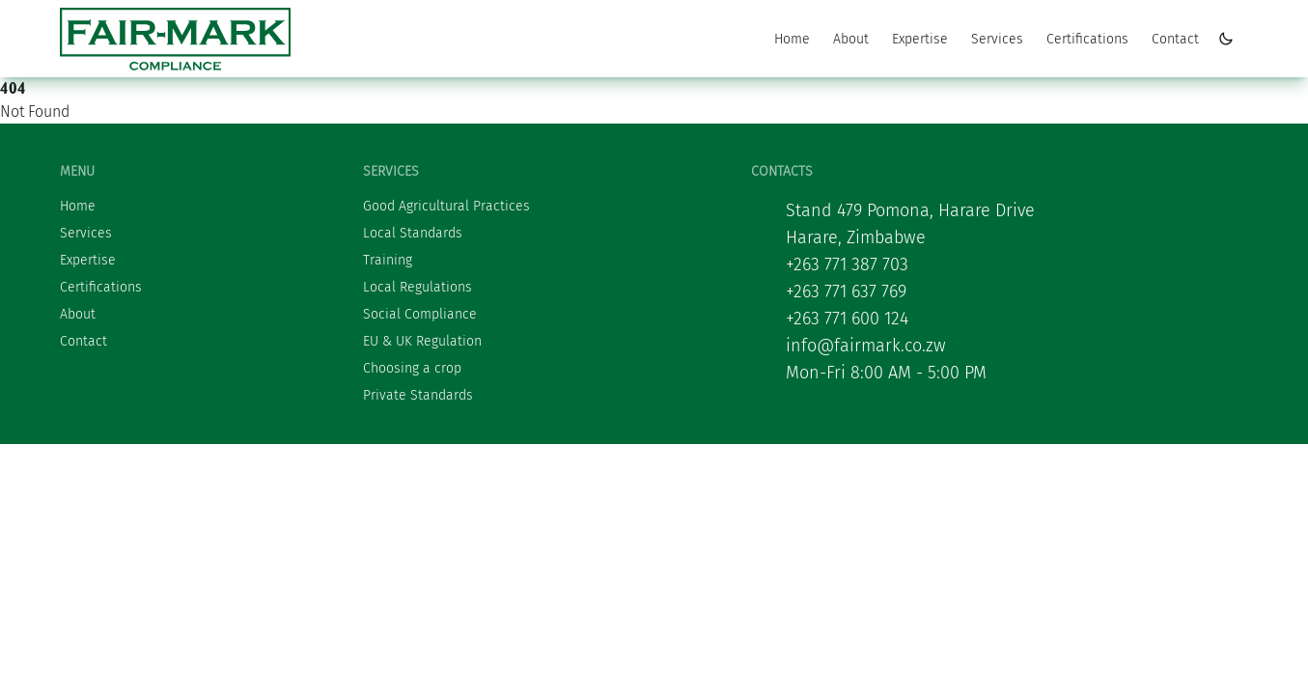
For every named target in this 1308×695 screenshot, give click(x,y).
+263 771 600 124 (847, 318)
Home (792, 39)
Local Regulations (417, 287)
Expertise (920, 39)
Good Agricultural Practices (446, 206)
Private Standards (418, 395)
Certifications (1087, 39)
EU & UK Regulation (422, 341)
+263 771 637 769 (846, 291)
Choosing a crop (412, 368)
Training (387, 260)
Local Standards (412, 233)
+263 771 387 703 (847, 264)
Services (997, 39)
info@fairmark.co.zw (866, 345)
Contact (1175, 39)
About (851, 39)
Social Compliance (420, 314)
